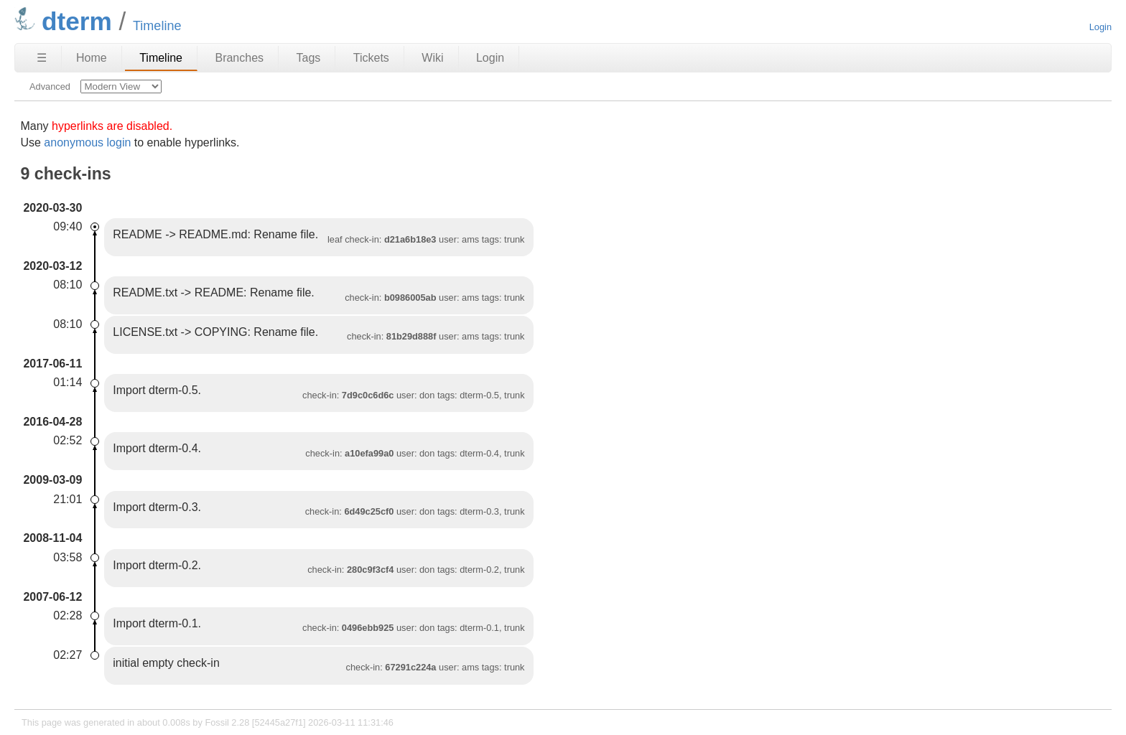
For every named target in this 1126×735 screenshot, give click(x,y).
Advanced (49, 86)
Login (1100, 27)
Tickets (371, 58)
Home (91, 58)
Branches (239, 58)
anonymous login (87, 142)
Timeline (160, 58)
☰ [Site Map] (42, 58)
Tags (309, 58)
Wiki (432, 58)
